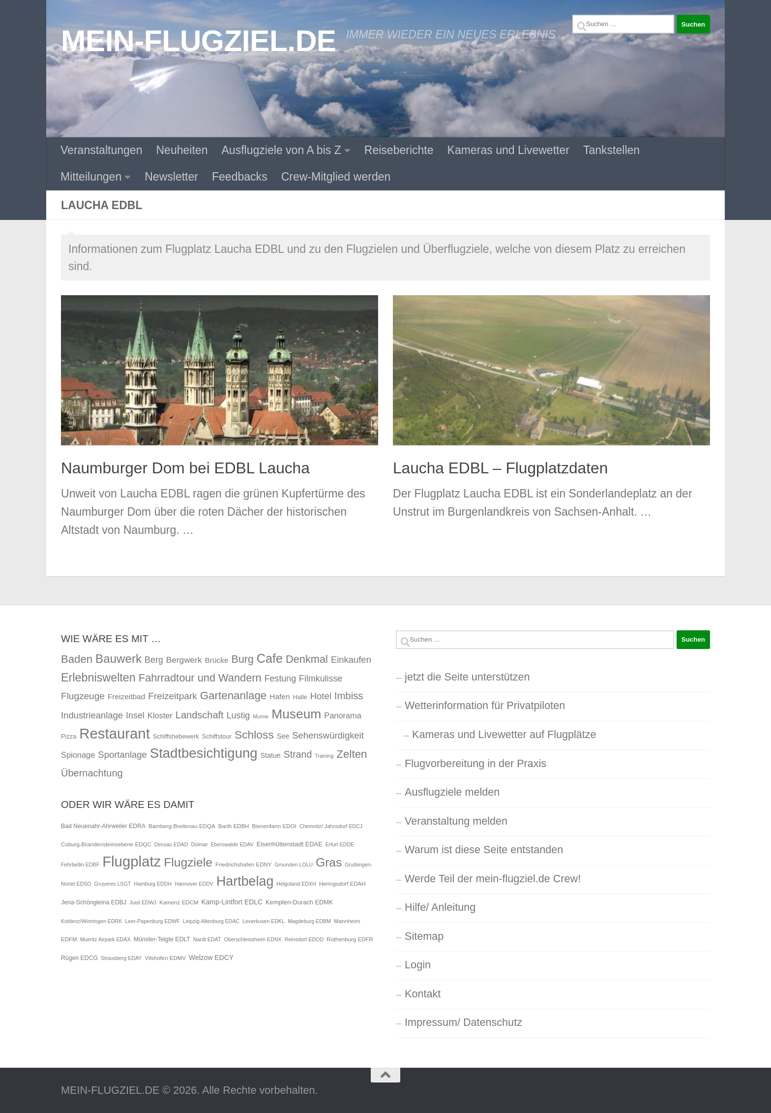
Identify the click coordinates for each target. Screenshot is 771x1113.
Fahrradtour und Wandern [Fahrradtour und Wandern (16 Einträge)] (200, 678)
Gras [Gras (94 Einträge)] (329, 862)
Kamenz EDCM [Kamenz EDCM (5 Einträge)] (178, 902)
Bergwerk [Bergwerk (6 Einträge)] (184, 660)
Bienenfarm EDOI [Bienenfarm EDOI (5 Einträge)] (274, 826)
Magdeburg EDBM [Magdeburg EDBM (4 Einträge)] (309, 921)
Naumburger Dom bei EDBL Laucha (185, 468)
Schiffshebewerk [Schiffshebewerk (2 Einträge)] (176, 736)
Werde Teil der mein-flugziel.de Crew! (493, 878)
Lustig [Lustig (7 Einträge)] (238, 715)
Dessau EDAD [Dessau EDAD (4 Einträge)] (171, 844)
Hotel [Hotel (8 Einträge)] (320, 696)
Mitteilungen (90, 176)
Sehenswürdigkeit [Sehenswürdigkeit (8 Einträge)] (328, 735)
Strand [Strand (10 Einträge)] (298, 754)
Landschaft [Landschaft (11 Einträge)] (200, 715)
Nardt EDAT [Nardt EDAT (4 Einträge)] (207, 939)
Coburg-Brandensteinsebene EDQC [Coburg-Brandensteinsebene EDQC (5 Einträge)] (106, 844)
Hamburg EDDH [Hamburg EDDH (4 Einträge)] (153, 884)
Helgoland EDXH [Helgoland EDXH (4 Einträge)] (296, 884)
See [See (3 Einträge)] (283, 736)
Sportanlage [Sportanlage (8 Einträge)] (122, 754)
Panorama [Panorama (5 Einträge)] (342, 715)
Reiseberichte (399, 150)
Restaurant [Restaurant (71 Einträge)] (114, 733)
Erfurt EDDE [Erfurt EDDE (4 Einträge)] (340, 844)
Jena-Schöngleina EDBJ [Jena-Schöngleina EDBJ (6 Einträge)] (93, 902)
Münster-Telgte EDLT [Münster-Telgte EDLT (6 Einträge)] (162, 939)
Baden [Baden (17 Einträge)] (76, 659)
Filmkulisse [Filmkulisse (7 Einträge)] (320, 678)
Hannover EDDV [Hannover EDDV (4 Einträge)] (194, 884)
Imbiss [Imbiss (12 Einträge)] (348, 695)
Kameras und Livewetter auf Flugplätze (504, 734)
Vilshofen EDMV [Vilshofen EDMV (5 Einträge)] (165, 958)
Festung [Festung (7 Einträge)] (280, 678)
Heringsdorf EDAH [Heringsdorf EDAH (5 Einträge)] (342, 884)
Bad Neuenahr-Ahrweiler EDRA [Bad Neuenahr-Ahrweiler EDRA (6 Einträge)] (103, 826)
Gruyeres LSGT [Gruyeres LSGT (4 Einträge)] (112, 884)
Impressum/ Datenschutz (463, 1022)
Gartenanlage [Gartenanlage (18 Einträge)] (233, 695)
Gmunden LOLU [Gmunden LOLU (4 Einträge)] (293, 864)
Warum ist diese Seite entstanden (484, 849)
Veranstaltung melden (456, 821)
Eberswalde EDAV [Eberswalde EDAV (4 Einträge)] (232, 844)
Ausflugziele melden (452, 792)
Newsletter (171, 176)
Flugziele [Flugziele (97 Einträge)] (188, 862)
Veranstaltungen (101, 150)
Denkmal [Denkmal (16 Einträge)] (307, 659)
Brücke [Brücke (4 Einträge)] (217, 660)
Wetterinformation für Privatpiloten (485, 705)
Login (418, 964)
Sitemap (424, 936)
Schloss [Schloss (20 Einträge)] (254, 734)
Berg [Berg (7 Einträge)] (154, 660)
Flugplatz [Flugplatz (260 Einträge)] (131, 861)
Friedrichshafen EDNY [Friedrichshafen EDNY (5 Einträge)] (243, 864)
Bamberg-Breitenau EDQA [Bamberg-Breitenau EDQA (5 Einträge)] (181, 826)
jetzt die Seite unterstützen (467, 677)
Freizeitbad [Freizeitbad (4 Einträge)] (126, 696)
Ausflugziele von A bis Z (281, 150)
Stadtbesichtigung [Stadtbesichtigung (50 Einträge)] (204, 753)
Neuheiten (182, 150)
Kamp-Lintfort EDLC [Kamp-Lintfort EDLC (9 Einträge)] (232, 902)
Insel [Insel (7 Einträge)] (135, 715)
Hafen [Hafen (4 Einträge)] (279, 696)
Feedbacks (239, 176)
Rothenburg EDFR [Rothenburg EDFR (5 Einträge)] (349, 939)
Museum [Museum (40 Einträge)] (296, 714)
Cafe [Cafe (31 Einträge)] (270, 658)
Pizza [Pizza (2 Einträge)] (68, 736)
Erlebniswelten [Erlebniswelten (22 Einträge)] (98, 677)
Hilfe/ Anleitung (440, 907)
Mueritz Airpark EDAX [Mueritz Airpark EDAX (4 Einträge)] (105, 939)
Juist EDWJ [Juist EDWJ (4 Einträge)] (142, 902)
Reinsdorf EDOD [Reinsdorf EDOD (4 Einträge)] (304, 939)
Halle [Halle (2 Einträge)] (300, 697)
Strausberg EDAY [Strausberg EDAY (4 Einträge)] (121, 958)
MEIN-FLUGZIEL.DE (198, 41)
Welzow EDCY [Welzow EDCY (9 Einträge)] (211, 957)
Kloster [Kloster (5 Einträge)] (160, 715)
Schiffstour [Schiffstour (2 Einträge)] (217, 736)
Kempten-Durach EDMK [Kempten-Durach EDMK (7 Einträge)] (299, 902)
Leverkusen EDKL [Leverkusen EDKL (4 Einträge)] (263, 921)
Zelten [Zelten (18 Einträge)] (351, 754)
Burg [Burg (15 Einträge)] (243, 659)
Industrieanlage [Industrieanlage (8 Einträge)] (92, 715)
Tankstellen (611, 150)
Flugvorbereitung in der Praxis (475, 763)
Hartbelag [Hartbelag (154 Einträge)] (244, 881)
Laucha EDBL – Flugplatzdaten (500, 468)
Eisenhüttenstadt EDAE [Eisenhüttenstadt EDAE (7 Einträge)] (290, 844)
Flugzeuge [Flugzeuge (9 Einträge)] (83, 696)
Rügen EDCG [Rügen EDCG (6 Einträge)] (79, 958)
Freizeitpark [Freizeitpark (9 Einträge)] (172, 696)
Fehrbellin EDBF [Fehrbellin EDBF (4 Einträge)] (80, 864)
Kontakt (423, 994)
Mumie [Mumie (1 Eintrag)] (260, 716)
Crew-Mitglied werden (336, 176)
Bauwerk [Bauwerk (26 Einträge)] (118, 658)
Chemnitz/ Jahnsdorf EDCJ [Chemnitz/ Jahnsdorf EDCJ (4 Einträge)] (331, 826)
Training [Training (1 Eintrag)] (324, 756)
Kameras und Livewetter (508, 150)
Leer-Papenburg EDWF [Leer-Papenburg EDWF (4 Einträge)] (152, 921)
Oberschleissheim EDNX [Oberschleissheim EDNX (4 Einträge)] (252, 939)
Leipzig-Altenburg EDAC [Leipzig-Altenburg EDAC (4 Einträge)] (211, 921)
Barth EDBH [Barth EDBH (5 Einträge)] (233, 826)
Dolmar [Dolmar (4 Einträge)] (199, 844)
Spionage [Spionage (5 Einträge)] (78, 754)
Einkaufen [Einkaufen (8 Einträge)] (351, 659)
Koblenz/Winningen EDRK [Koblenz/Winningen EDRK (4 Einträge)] (91, 921)
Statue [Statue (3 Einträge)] (271, 755)
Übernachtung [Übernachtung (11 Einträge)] (92, 773)
